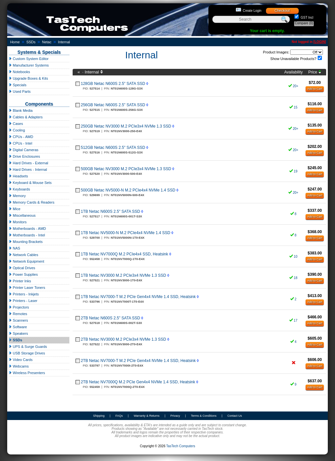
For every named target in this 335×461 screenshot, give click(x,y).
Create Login (252, 10)
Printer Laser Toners (27, 288)
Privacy (175, 415)
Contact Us (234, 415)
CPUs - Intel (20, 143)
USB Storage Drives (27, 353)
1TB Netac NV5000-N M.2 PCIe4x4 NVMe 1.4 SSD (125, 232)
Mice (14, 209)
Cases (16, 124)
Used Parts (19, 91)
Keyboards (19, 189)
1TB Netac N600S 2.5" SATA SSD (110, 211)
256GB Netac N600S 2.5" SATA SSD (113, 105)
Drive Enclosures (24, 156)
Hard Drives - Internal (28, 169)
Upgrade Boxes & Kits (28, 78)
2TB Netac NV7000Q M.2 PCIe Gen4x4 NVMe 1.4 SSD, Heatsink (138, 382)
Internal (64, 42)
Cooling (17, 130)
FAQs (119, 415)
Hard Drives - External (28, 163)
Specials (17, 85)
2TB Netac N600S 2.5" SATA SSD (110, 318)
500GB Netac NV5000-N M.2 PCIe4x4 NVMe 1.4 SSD (128, 190)
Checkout (282, 10)
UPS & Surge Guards (28, 347)
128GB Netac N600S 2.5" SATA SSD (113, 83)
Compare (304, 23)
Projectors (19, 307)
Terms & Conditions (204, 415)
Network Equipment (26, 261)
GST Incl (306, 17)
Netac (46, 42)
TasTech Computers (180, 446)
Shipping (98, 415)
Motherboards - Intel (27, 235)
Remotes (18, 314)
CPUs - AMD (21, 137)
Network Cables (23, 255)
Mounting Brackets (26, 242)
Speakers (18, 333)
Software (18, 327)
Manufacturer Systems (29, 65)
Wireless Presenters (27, 373)
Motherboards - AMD (27, 228)
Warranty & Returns (147, 415)
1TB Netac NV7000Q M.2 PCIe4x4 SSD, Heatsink (124, 254)
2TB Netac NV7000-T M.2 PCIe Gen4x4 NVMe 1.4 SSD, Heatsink (138, 360)
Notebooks (19, 72)
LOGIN (319, 42)
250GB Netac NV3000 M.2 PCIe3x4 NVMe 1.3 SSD (126, 126)
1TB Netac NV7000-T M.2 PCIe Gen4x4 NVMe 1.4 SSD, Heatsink (138, 296)
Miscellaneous (22, 215)
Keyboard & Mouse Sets (30, 183)
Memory (17, 196)
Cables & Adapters (26, 117)
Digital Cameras (23, 150)
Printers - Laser (23, 301)
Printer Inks (20, 281)
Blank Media (21, 110)
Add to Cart (314, 88)
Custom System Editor (28, 59)
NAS (14, 248)
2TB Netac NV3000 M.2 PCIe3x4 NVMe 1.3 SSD (123, 339)
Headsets (18, 176)
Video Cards (20, 360)
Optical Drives (22, 268)
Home (15, 42)
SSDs (30, 42)
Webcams (19, 366)
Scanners (18, 320)
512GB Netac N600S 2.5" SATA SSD (113, 147)
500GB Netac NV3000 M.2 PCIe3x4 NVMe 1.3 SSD (126, 169)
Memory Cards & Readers (31, 202)
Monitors (17, 222)
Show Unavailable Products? (293, 59)
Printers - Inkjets (24, 294)
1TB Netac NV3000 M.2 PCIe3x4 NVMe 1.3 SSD (123, 275)
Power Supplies (23, 274)
